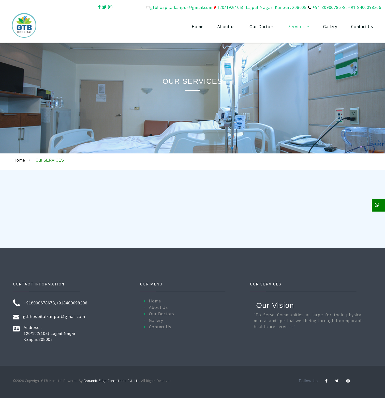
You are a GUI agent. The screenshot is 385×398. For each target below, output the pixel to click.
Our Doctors (262, 26)
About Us (158, 307)
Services (296, 26)
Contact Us (362, 26)
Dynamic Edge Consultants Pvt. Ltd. (112, 380)
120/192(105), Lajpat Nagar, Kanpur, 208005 (262, 7)
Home (198, 26)
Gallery (330, 26)
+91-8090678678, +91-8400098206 (346, 7)
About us (226, 26)
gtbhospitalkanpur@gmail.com (181, 7)
